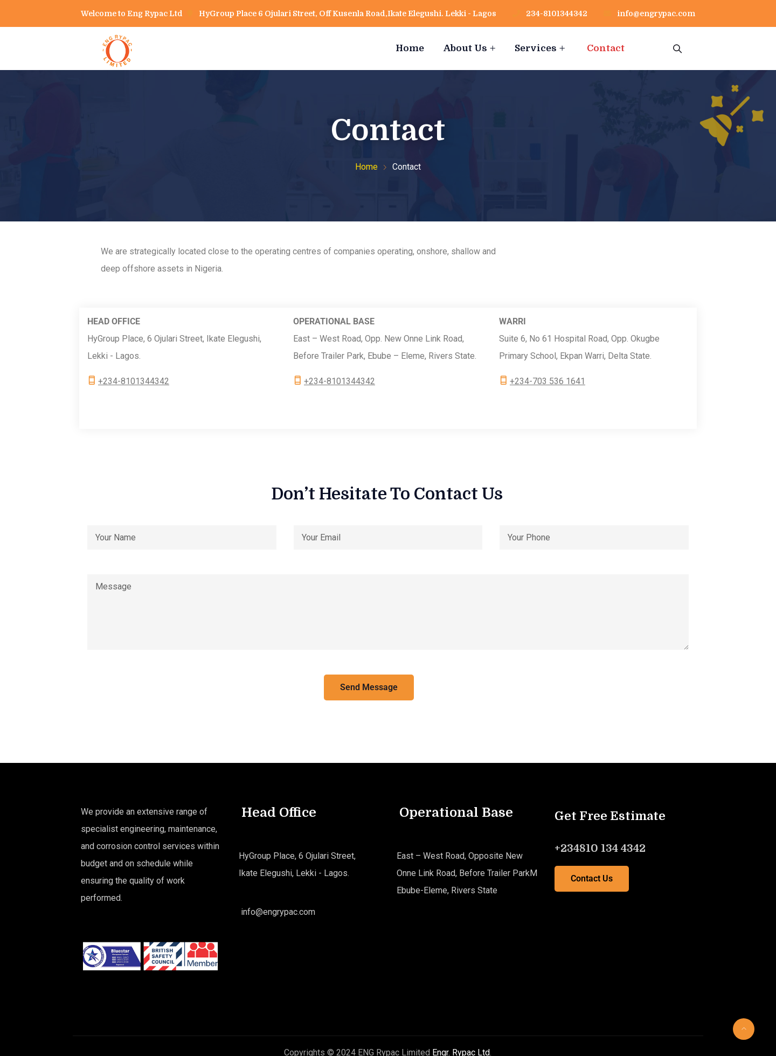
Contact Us (592, 878)
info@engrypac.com (656, 13)
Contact (606, 48)
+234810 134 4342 (600, 848)
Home (410, 48)
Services (536, 48)
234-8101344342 (555, 13)
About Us (465, 48)
